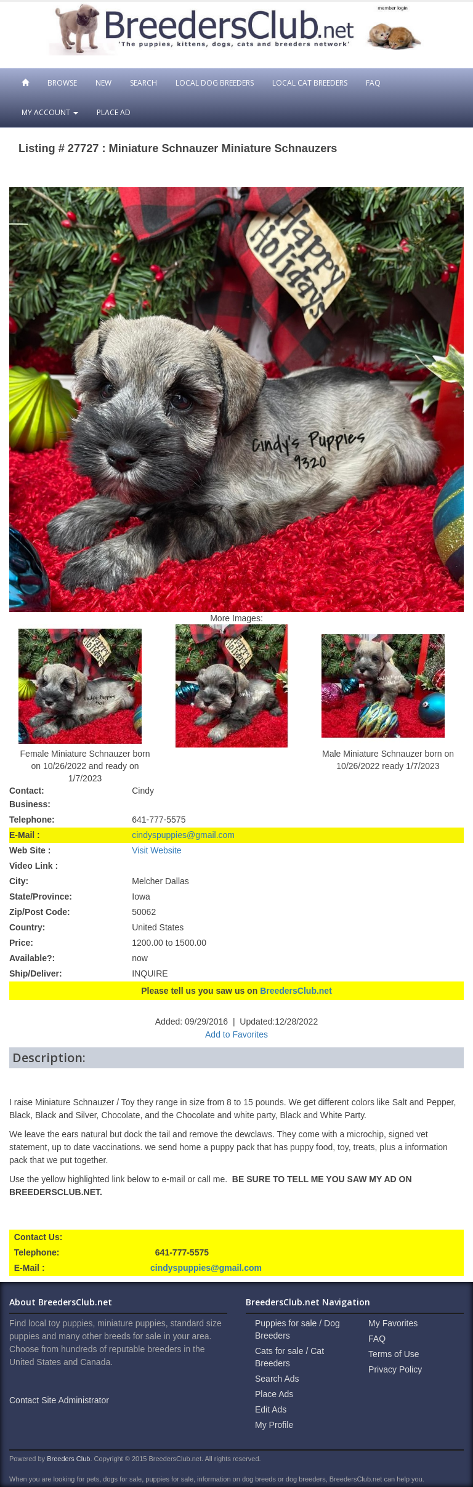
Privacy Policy (395, 1369)
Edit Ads (270, 1409)
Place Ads (274, 1394)
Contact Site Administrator (59, 1400)
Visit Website (156, 850)
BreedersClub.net (296, 991)
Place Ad (114, 112)
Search (143, 83)
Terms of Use (393, 1354)
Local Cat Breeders (309, 83)
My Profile (274, 1425)
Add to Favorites (236, 1034)
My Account (50, 112)
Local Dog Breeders (215, 83)
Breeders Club (68, 1458)
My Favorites (393, 1323)
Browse (62, 83)
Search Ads (277, 1379)
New (103, 83)
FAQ (373, 83)
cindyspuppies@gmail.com (183, 835)
